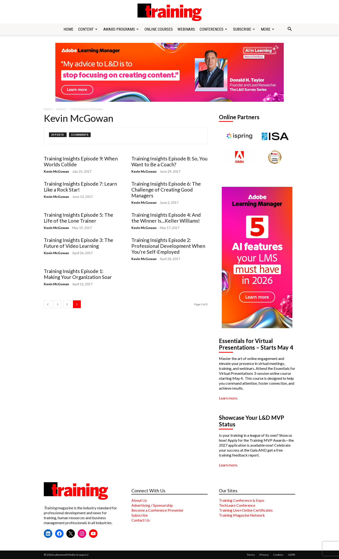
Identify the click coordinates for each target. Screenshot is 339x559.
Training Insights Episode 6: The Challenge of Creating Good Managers (166, 189)
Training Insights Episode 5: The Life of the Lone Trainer (78, 218)
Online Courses (159, 29)
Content (87, 29)
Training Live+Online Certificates (246, 510)
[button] (289, 29)
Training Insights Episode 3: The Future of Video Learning (78, 243)
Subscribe (244, 29)
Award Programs (121, 29)
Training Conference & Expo (241, 500)
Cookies (278, 554)
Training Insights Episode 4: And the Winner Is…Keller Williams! (166, 218)
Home (68, 29)
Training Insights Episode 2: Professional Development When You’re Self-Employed (168, 246)
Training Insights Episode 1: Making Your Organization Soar (78, 274)
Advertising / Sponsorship (152, 505)
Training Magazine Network (242, 515)
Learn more (228, 398)
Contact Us (140, 520)
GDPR (291, 554)
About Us (139, 500)
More (267, 29)
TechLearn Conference (237, 505)
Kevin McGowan (56, 171)
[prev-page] (48, 304)
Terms (251, 554)
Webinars (186, 29)
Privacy (264, 554)
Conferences (213, 29)
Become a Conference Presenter (157, 510)
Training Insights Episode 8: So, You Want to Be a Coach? (169, 161)
